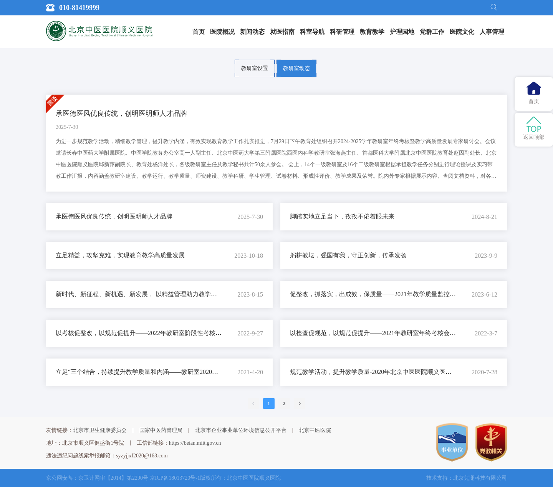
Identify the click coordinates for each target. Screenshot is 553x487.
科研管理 (342, 31)
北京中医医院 (315, 430)
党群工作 (432, 31)
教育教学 (372, 31)
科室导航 (312, 31)
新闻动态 (252, 31)
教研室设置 (254, 68)
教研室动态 (296, 68)
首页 (198, 31)
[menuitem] (198, 31)
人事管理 (492, 31)
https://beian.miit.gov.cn (195, 443)
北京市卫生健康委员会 (100, 430)
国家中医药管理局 (160, 430)
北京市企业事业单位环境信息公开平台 (240, 430)
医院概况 (222, 31)
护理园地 (402, 31)
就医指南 (282, 31)
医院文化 (462, 31)
